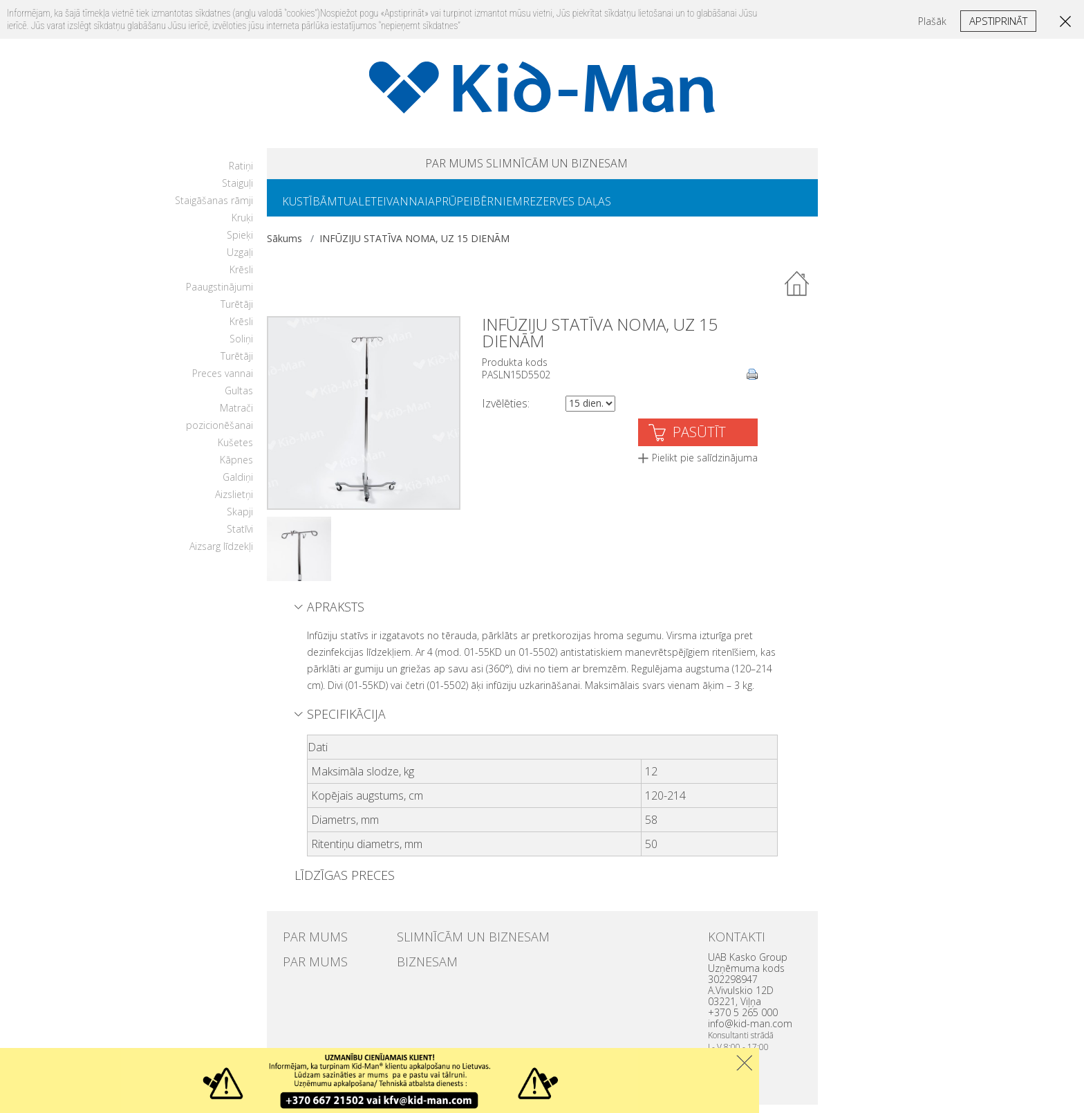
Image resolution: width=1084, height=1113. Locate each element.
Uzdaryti (744, 1063)
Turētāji (237, 312)
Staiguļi (237, 191)
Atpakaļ (798, 292)
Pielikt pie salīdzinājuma (705, 465)
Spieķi (240, 243)
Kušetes (235, 450)
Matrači (236, 416)
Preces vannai (222, 381)
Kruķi (242, 225)
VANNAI (435, 208)
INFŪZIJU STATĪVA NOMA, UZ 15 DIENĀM (414, 246)
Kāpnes (236, 468)
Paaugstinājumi (219, 295)
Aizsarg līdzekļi (221, 554)
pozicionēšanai (219, 433)
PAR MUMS (418, 165)
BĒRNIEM (547, 208)
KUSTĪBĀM (315, 208)
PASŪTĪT (699, 440)
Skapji (240, 519)
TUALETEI (378, 208)
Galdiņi (238, 485)
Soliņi (241, 346)
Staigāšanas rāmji (214, 208)
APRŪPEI (489, 208)
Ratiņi (241, 174)
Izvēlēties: (506, 411)
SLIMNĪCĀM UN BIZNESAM (578, 165)
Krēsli (241, 277)
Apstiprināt (998, 21)
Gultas (239, 398)
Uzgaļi (240, 260)
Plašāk (932, 21)
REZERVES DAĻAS (627, 208)
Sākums (284, 246)
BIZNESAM (418, 967)
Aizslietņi (234, 502)
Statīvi (240, 537)
